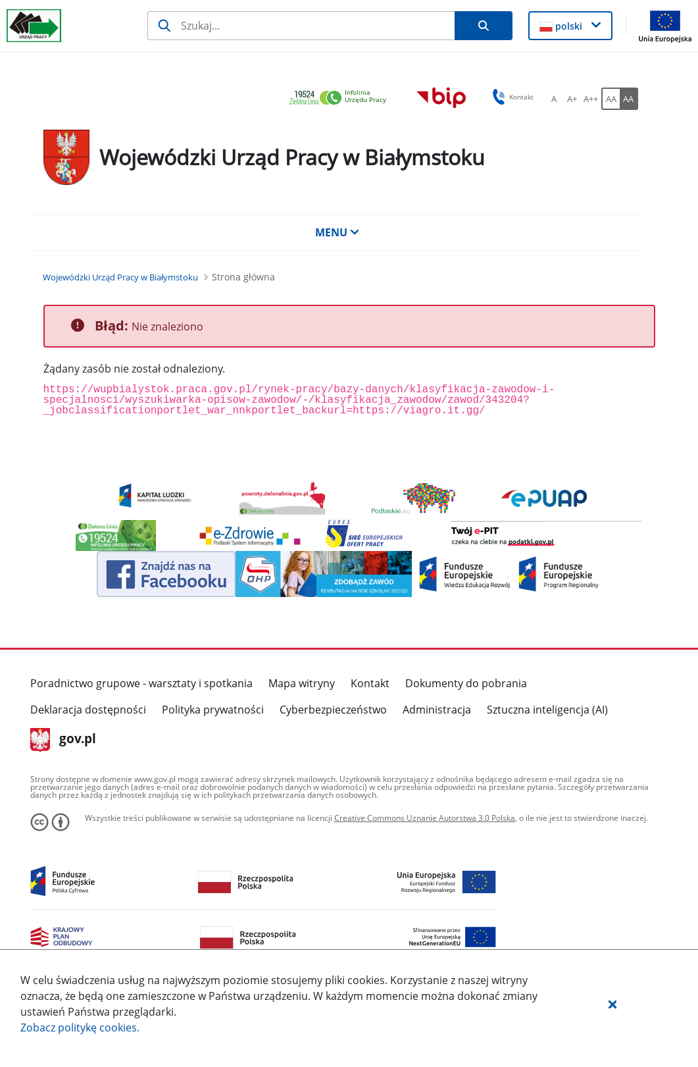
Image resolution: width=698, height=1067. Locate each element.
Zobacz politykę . (79, 1027)
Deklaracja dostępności (88, 709)
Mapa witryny (301, 683)
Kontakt (370, 683)
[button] (612, 1004)
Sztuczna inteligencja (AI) (547, 709)
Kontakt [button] (511, 96)
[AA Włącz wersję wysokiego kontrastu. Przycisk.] (629, 99)
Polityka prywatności (213, 709)
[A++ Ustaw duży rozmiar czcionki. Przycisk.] (591, 99)
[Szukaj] (301, 25)
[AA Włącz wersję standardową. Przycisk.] (610, 99)
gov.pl (63, 740)
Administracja (437, 709)
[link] (341, 98)
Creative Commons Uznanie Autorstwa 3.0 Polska (424, 817)
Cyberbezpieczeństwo (333, 709)
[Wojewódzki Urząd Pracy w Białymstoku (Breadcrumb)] (120, 277)
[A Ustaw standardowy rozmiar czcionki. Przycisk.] (554, 99)
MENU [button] (337, 232)
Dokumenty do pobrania (466, 683)
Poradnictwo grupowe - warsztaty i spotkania (141, 683)
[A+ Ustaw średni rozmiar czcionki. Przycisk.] (572, 99)
